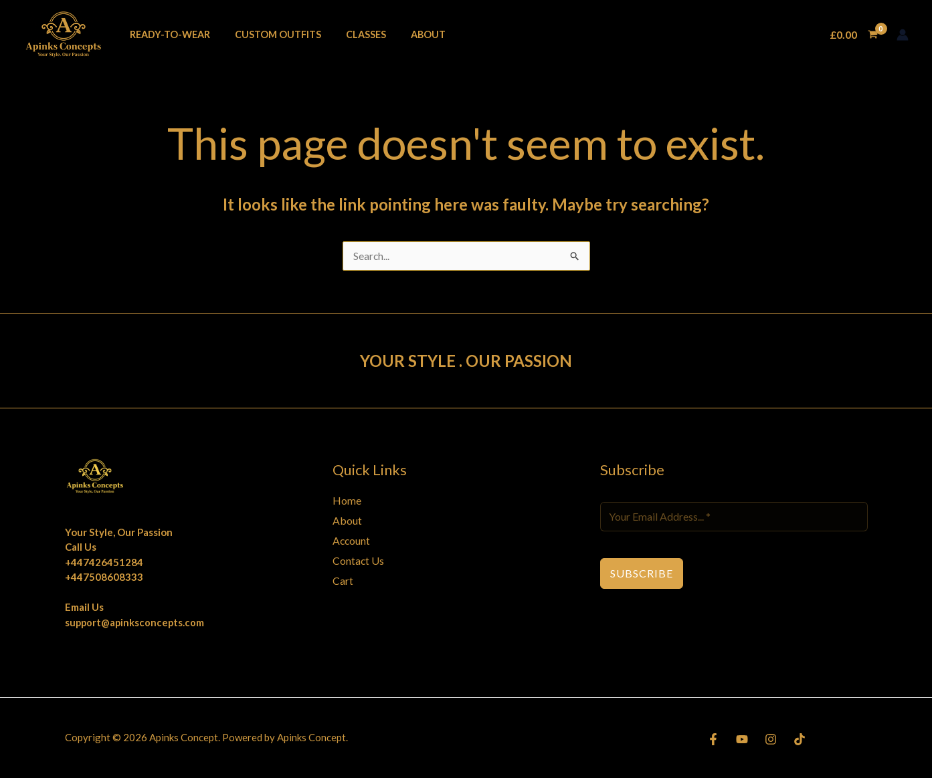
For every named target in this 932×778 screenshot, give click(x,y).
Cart (343, 580)
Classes (352, 34)
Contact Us (359, 560)
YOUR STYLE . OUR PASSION (466, 361)
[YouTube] (742, 739)
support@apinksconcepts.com (136, 623)
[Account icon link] (903, 35)
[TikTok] (800, 739)
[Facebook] (713, 739)
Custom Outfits (269, 34)
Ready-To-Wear (166, 34)
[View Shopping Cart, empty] (853, 34)
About (408, 34)
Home (347, 501)
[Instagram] (771, 739)
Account (352, 541)
